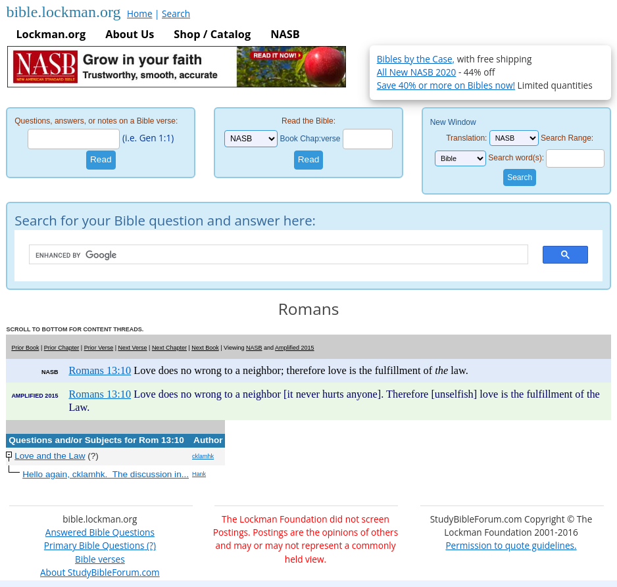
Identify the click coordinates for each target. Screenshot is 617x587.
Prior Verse (99, 347)
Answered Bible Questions (100, 532)
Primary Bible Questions (94, 545)
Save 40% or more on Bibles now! (446, 85)
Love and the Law (49, 456)
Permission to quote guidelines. (510, 545)
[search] (272, 255)
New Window (453, 122)
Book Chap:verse (310, 138)
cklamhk (203, 456)
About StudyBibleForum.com (100, 572)
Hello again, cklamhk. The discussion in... (105, 474)
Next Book (205, 347)
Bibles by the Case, (416, 59)
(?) (149, 545)
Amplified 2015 (294, 347)
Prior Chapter (62, 347)
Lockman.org (51, 34)
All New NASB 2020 (417, 72)
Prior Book (25, 347)
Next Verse (132, 347)
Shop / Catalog (212, 34)
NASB (284, 34)
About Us (129, 34)
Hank (199, 474)
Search (176, 13)
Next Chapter (169, 347)
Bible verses (100, 559)
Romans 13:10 (99, 370)
